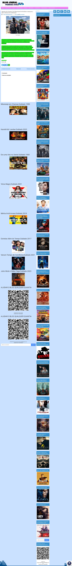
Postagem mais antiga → (31, 68)
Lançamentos (31, 7)
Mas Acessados (44, 7)
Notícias (25, 7)
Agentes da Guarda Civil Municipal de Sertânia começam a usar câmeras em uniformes (17, 12)
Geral (3, 7)
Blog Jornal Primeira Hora (8, 14)
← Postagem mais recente (5, 68)
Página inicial (18, 68)
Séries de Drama (19, 7)
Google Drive (37, 7)
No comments (22, 14)
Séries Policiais (8, 7)
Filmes (14, 7)
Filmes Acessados (52, 7)
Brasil (17, 14)
